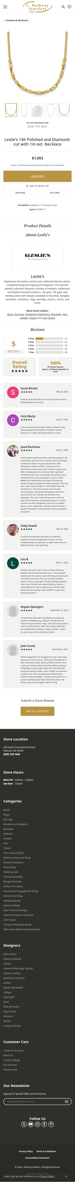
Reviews (38, 329)
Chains (33, 318)
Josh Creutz (28, 646)
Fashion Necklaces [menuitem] (13, 862)
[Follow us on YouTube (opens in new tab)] (30, 1124)
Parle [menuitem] (6, 1001)
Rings (10, 314)
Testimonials (10, 1069)
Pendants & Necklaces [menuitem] (15, 824)
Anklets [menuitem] (7, 838)
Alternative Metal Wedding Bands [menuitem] (21, 929)
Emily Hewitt (29, 525)
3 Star (31, 345)
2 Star (31, 348)
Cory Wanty (28, 416)
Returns (55, 193)
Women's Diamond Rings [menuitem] (17, 857)
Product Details (37, 225)
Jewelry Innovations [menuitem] (14, 978)
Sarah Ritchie (29, 388)
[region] (37, 66)
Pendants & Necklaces (17, 20)
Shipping (20, 193)
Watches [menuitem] (8, 833)
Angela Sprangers (32, 606)
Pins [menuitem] (5, 843)
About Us (8, 1055)
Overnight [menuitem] (8, 997)
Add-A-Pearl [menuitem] (9, 954)
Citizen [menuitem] (7, 963)
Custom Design (11, 1060)
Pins (65, 314)
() (66, 338)
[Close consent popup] (66, 1177)
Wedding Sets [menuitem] (10, 872)
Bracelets (56, 314)
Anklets (24, 318)
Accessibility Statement (37, 1157)
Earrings (19, 314)
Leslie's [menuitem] (7, 982)
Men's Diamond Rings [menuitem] (15, 910)
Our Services (10, 1064)
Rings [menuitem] (6, 814)
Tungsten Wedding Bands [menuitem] (17, 924)
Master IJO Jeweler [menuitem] (13, 987)
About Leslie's (37, 234)
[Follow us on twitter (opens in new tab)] (24, 1124)
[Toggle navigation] (5, 7)
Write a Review (37, 711)
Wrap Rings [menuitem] (9, 867)
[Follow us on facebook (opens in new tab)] (44, 1124)
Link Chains (48, 318)
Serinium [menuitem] (8, 1016)
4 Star (31, 342)
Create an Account (13, 1050)
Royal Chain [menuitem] (9, 1011)
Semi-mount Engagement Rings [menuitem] (20, 891)
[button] (63, 6)
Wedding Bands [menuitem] (12, 900)
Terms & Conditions (46, 1151)
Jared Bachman (30, 447)
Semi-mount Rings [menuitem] (13, 852)
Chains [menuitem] (7, 848)
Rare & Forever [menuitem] (11, 1006)
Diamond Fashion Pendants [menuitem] (18, 915)
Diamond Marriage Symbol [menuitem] (18, 968)
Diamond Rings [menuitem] (11, 905)
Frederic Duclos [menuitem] (11, 973)
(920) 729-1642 (37, 126)
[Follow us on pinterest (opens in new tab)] (51, 1124)
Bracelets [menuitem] (8, 829)
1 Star (31, 352)
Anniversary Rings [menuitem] (13, 895)
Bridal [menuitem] (6, 809)
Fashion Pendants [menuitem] (13, 886)
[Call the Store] (11, 754)
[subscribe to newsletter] (66, 1102)
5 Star (31, 338)
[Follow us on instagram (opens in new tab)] (37, 1124)
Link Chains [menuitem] (9, 919)
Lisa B (24, 559)
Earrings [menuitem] (8, 819)
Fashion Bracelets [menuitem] (13, 876)
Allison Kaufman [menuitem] (12, 958)
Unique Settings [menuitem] (12, 1025)
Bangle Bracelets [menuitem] (12, 881)
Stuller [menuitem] (6, 1021)
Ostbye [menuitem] (7, 992)
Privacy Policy (26, 1151)
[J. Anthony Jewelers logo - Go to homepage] (37, 7)
